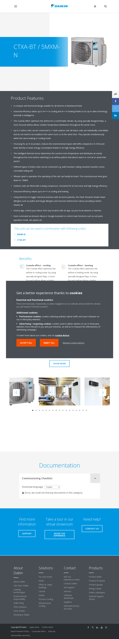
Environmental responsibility (20, 597)
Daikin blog (19, 603)
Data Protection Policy (20, 631)
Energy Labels (95, 588)
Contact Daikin (70, 583)
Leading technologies (19, 591)
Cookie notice (47, 627)
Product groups (96, 584)
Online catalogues (97, 592)
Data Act (51, 631)
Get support (69, 587)
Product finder (95, 576)
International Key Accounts (71, 607)
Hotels (42, 595)
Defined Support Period (96, 597)
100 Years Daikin (21, 585)
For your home (45, 576)
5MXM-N (21, 234)
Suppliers (68, 602)
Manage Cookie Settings (73, 342)
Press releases (20, 607)
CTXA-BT (21, 240)
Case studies (19, 610)
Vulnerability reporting (20, 635)
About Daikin (19, 581)
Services (67, 591)
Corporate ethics (39, 631)
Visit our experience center (72, 578)
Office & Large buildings (45, 586)
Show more (59, 363)
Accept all (26, 342)
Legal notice (34, 627)
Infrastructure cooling (45, 604)
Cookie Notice (62, 335)
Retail (41, 580)
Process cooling (46, 599)
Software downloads (69, 596)
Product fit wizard (97, 580)
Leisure (42, 591)
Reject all (49, 342)
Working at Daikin (21, 614)
